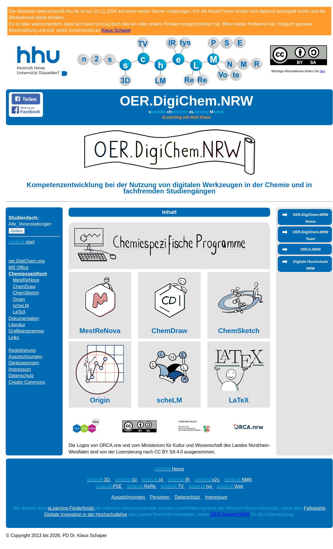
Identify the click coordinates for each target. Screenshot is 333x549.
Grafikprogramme (26, 331)
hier (322, 71)
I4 (153, 479)
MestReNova (26, 280)
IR (179, 479)
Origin (19, 299)
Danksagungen (24, 362)
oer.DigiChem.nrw (27, 261)
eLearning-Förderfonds (71, 508)
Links (14, 337)
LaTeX (19, 311)
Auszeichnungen (25, 356)
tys (201, 486)
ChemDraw (24, 286)
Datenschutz (21, 375)
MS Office (18, 267)
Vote (230, 486)
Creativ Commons (27, 382)
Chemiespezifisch (28, 273)
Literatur (17, 324)
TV (173, 486)
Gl (126, 479)
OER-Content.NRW (230, 514)
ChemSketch (26, 292)
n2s (208, 479)
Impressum (20, 369)
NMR (238, 479)
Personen (160, 497)
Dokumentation (24, 318)
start (22, 242)
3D (99, 479)
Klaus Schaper (116, 30)
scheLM (21, 305)
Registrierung (22, 350)
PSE (109, 486)
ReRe (142, 486)
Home (169, 469)
